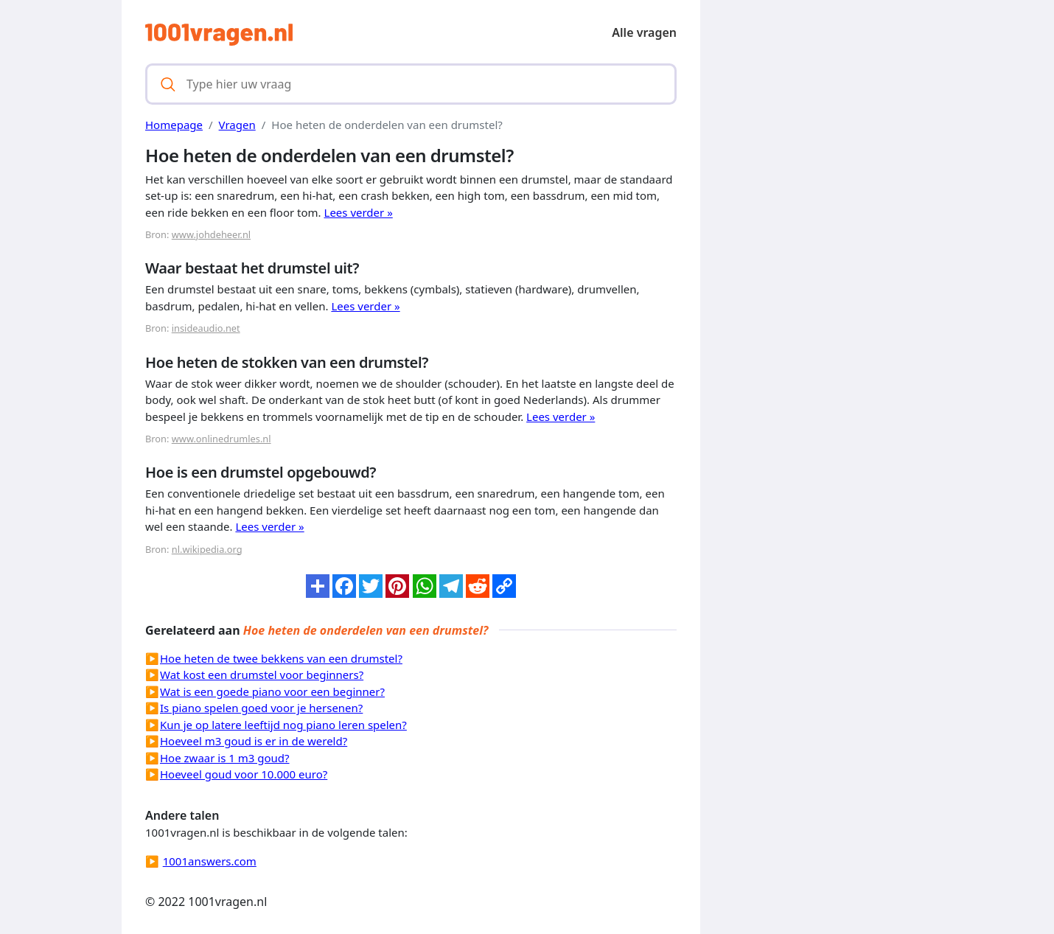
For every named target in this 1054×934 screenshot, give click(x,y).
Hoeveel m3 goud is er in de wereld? (253, 740)
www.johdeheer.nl (211, 234)
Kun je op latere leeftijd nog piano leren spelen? (283, 724)
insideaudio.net (206, 328)
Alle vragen (644, 32)
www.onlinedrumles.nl (221, 438)
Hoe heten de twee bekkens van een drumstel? (281, 658)
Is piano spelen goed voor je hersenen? (261, 707)
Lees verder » (358, 212)
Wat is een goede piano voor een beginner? (272, 691)
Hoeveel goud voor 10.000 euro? (243, 774)
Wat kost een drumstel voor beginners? (261, 674)
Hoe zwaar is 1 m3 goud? (225, 757)
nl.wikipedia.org (207, 549)
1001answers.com (209, 861)
